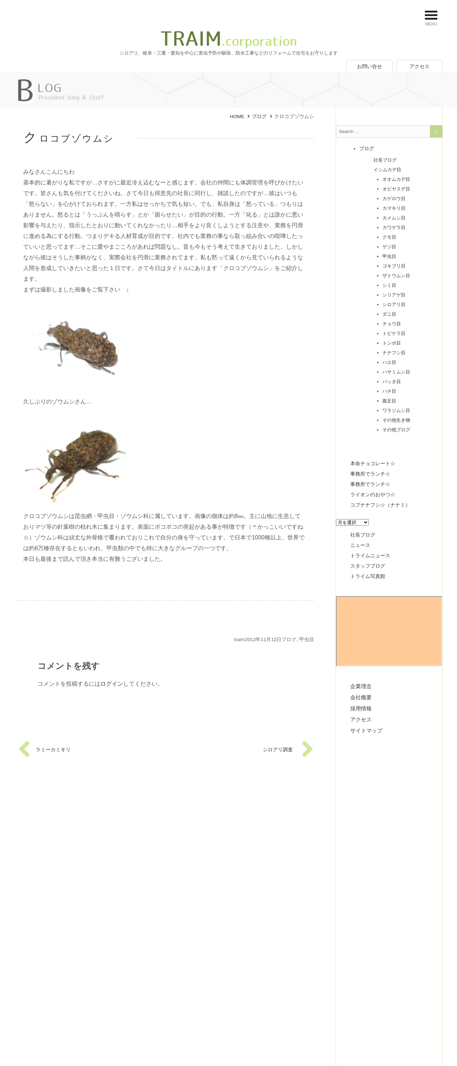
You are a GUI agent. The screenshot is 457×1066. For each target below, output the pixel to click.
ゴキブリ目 (394, 266)
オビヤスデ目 (396, 189)
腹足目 (389, 400)
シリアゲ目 (394, 295)
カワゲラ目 (394, 227)
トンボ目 (391, 343)
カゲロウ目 (394, 198)
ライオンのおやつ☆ (372, 494)
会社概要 (361, 697)
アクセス (420, 66)
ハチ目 (389, 391)
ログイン (111, 684)
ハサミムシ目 (396, 372)
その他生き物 (396, 420)
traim (239, 639)
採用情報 (361, 708)
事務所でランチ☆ (370, 474)
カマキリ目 (394, 208)
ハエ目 (389, 362)
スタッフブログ (367, 566)
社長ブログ (385, 160)
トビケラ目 (394, 333)
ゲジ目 (389, 246)
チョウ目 (391, 323)
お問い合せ (369, 66)
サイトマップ (366, 730)
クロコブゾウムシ (69, 138)
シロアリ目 (394, 304)
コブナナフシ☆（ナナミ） (380, 505)
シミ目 (389, 285)
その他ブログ (396, 429)
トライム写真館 (367, 576)
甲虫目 (306, 639)
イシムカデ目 (387, 169)
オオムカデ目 (396, 179)
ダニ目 (389, 314)
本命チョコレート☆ (372, 463)
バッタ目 (391, 381)
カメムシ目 (394, 217)
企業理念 (361, 686)
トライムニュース (370, 555)
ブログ (288, 639)
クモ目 (389, 237)
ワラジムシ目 (396, 410)
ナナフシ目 (394, 352)
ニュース (360, 545)
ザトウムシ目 (396, 275)
